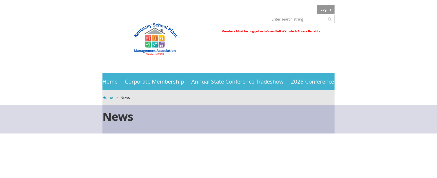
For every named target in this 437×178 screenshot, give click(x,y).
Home (107, 97)
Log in (325, 9)
